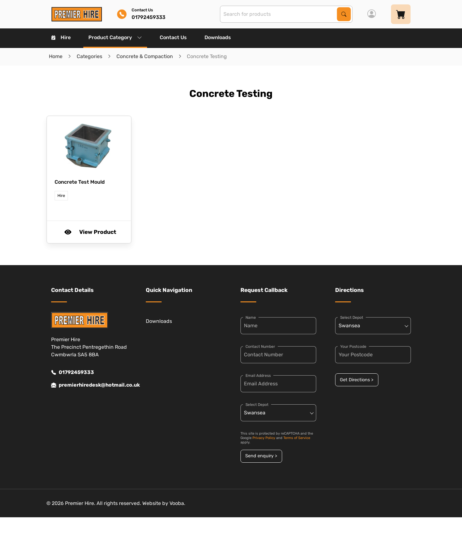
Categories (89, 56)
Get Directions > (356, 380)
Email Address (258, 375)
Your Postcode (353, 346)
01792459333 (72, 372)
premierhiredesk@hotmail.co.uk (89, 385)
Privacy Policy (263, 438)
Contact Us (173, 37)
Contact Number (260, 346)
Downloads (217, 37)
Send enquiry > (261, 456)
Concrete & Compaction (144, 56)
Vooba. (177, 503)
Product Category (115, 37)
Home (55, 56)
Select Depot (257, 404)
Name (251, 317)
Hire (61, 37)
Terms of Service (296, 438)
